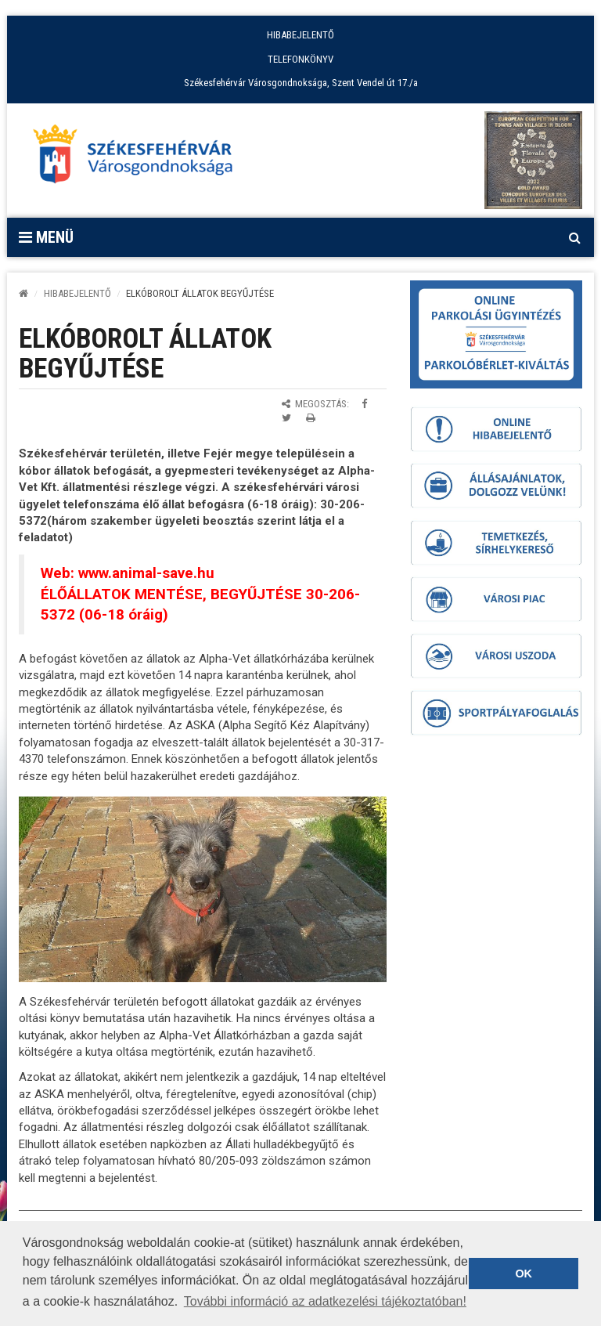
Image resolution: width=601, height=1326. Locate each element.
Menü (46, 237)
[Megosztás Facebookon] (364, 404)
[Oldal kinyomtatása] (310, 418)
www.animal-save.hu (146, 573)
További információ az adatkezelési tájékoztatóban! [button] (325, 1301)
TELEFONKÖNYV (300, 59)
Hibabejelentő (77, 293)
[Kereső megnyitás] (574, 237)
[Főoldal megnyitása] (140, 158)
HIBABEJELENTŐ (300, 35)
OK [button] (523, 1273)
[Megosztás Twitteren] (286, 418)
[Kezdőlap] (23, 293)
